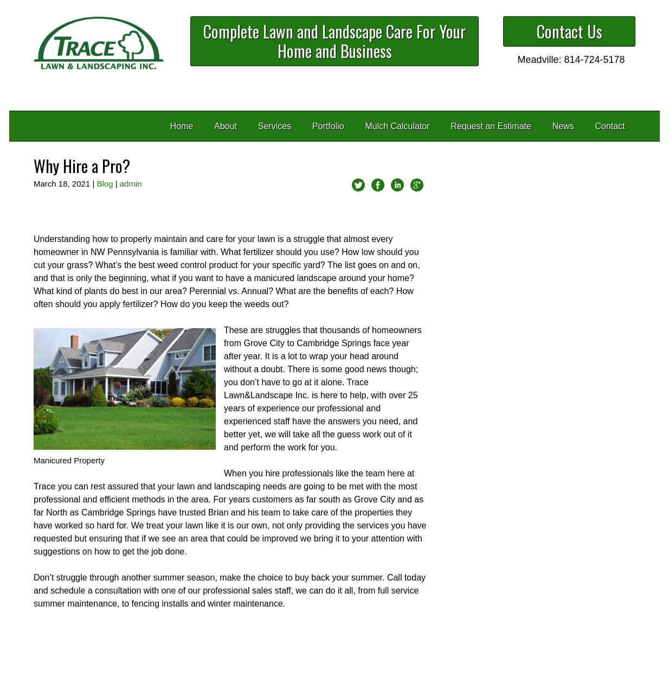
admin (131, 183)
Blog (105, 183)
